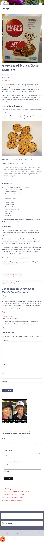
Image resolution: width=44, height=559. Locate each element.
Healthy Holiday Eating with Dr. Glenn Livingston (15, 491)
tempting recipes (25, 258)
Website (4, 381)
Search (3, 438)
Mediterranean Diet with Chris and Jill (12, 500)
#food (9, 276)
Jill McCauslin (7, 77)
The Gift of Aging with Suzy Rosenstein (13, 494)
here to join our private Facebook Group (17, 431)
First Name (7, 465)
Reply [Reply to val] (3, 312)
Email (4, 373)
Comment (5, 340)
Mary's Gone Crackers (16, 276)
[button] (41, 3)
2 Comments (7, 80)
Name (4, 364)
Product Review (18, 274)
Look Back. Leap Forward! (9, 489)
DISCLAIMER (5, 517)
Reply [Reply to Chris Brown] (4, 328)
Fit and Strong (10, 274)
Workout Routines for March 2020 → (34, 281)
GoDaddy (37, 533)
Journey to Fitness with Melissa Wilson (12, 497)
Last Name (7, 471)
